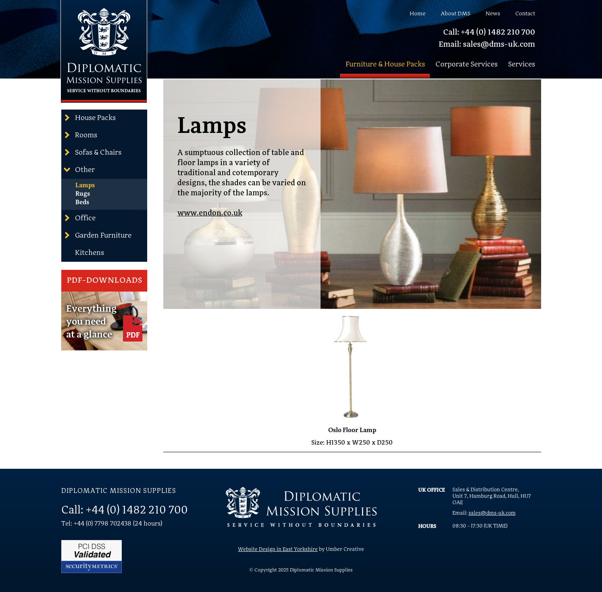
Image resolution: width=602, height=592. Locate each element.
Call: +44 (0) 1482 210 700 (489, 33)
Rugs (82, 194)
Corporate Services (466, 64)
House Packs (89, 118)
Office (79, 218)
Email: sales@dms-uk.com (487, 45)
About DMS (455, 14)
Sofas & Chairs (92, 152)
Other (79, 170)
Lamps (85, 185)
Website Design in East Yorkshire (278, 549)
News (492, 14)
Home (417, 14)
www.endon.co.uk (209, 213)
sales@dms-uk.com (492, 513)
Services (521, 64)
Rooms (80, 135)
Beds (82, 202)
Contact (525, 14)
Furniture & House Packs (385, 64)
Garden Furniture (97, 235)
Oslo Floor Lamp (352, 430)
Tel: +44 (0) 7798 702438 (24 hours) (111, 524)
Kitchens (89, 253)
